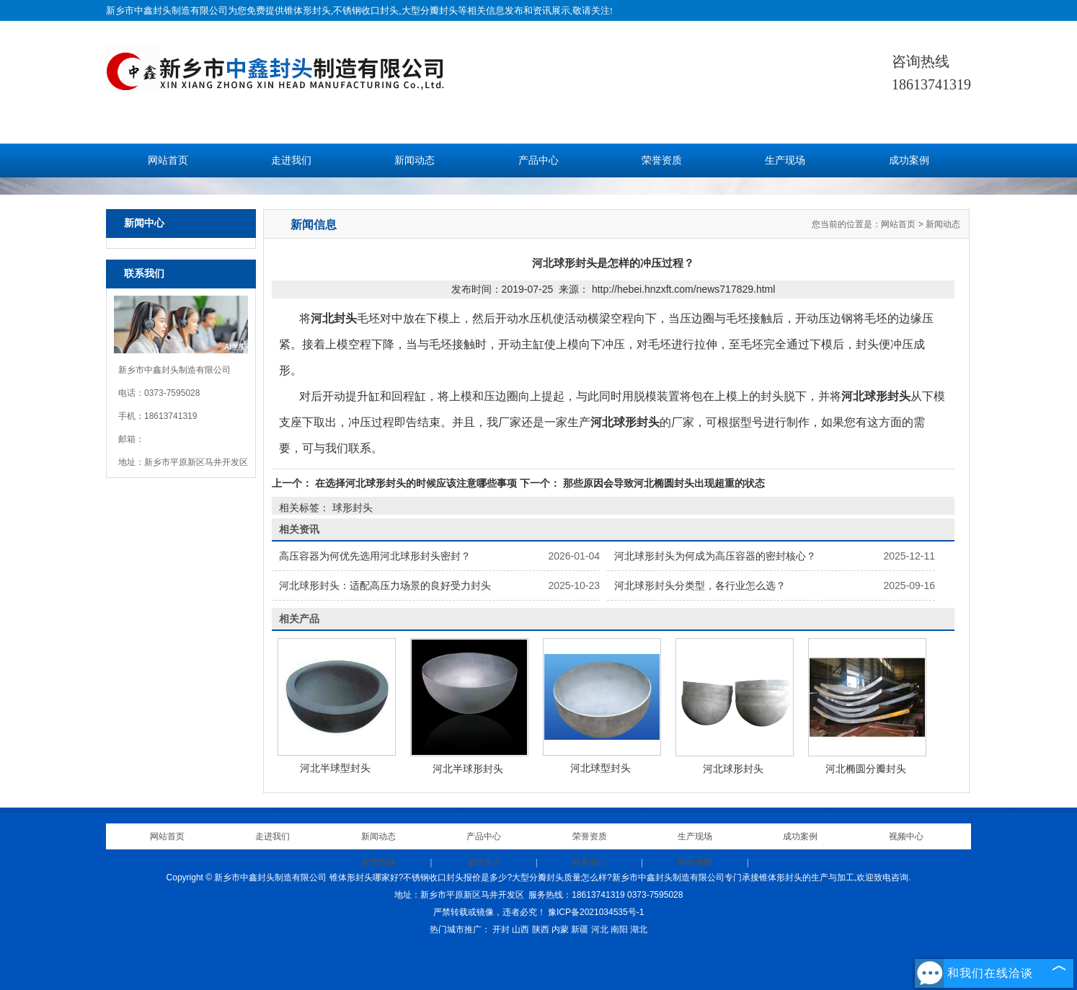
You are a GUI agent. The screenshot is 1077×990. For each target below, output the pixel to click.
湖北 (638, 929)
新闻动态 (414, 160)
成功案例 (909, 160)
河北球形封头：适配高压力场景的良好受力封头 (385, 585)
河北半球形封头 (468, 768)
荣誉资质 (662, 160)
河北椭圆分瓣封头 (865, 768)
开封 (501, 929)
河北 (599, 929)
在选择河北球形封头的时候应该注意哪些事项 (416, 483)
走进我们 (291, 160)
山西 (520, 929)
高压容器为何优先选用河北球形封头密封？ (375, 556)
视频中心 (906, 836)
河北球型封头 (600, 768)
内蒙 (560, 929)
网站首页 (168, 160)
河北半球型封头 (335, 768)
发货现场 (378, 862)
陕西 (540, 929)
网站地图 (695, 862)
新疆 (579, 929)
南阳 (619, 929)
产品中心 (538, 160)
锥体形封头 (307, 10)
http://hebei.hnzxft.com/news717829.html (683, 289)
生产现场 (785, 160)
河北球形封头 (733, 768)
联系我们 (589, 862)
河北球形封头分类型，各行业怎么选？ (700, 585)
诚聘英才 (483, 862)
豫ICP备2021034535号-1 (596, 912)
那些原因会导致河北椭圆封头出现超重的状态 (662, 483)
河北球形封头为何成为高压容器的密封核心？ (715, 556)
